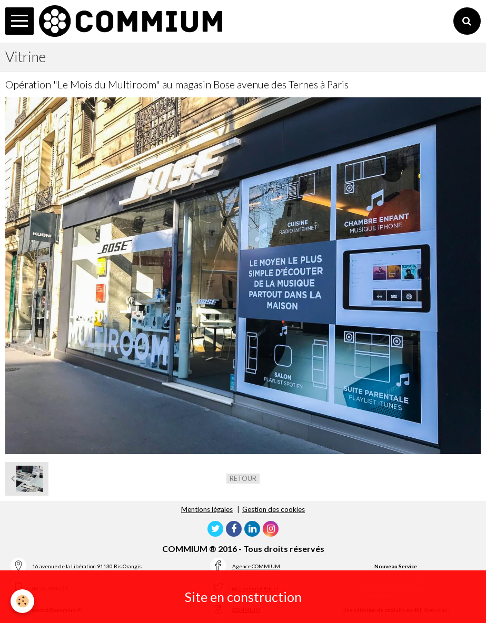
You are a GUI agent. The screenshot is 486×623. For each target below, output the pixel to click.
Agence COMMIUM (256, 566)
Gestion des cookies (273, 509)
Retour (243, 478)
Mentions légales (207, 509)
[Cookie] (22, 601)
